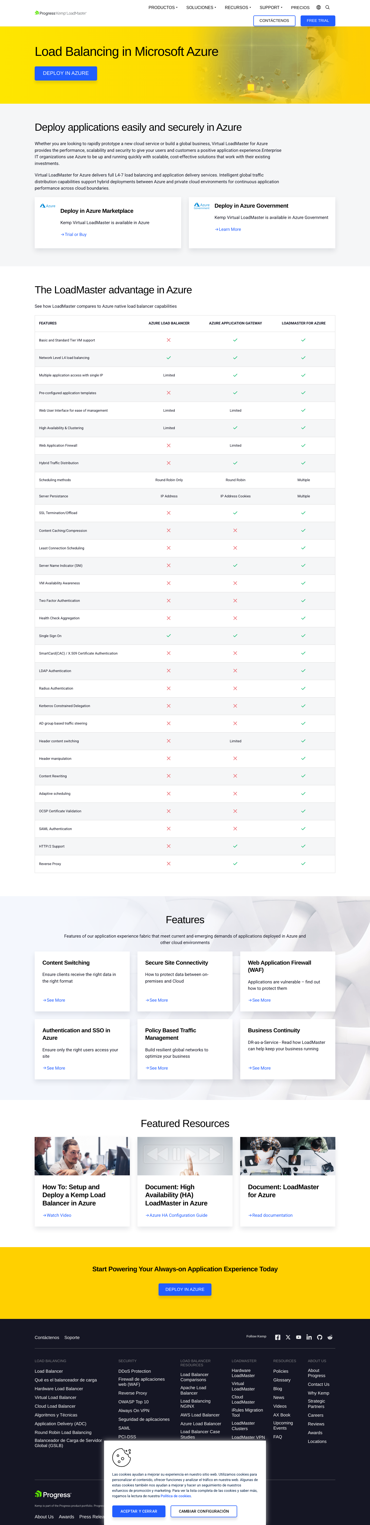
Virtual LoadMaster (243, 1386)
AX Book (281, 1415)
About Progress (316, 1373)
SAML (124, 1428)
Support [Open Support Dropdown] (270, 7)
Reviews (316, 1424)
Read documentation (272, 1215)
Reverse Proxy (132, 1393)
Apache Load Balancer (193, 1390)
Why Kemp (318, 1393)
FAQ (277, 1436)
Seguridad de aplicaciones (144, 1419)
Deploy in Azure (185, 1289)
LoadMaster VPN (248, 1437)
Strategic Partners (316, 1404)
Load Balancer (49, 1371)
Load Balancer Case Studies (200, 1434)
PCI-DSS (127, 1436)
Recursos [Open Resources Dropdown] (236, 7)
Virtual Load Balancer (55, 1397)
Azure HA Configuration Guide (178, 1215)
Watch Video (59, 1215)
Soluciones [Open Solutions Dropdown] (199, 7)
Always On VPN (134, 1410)
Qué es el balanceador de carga (66, 1380)
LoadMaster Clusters (243, 1426)
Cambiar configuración (204, 1511)
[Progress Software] (53, 1494)
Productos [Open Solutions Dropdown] (162, 7)
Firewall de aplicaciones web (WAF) (141, 1382)
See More (56, 1000)
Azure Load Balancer (200, 1423)
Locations (317, 1441)
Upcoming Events (283, 1426)
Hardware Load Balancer (59, 1388)
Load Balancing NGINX (195, 1404)
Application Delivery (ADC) (60, 1423)
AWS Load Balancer (199, 1415)
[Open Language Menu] (318, 7)
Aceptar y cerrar (139, 1511)
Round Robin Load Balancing (63, 1432)
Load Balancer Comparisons (194, 1377)
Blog (277, 1388)
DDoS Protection (134, 1371)
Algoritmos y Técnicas (56, 1415)
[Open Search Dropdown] (327, 7)
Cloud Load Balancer (55, 1406)
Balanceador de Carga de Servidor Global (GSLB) (68, 1443)
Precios (300, 8)
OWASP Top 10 (133, 1401)
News (278, 1397)
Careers (315, 1415)
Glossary (282, 1380)
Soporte (72, 1337)
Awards (315, 1432)
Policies (281, 1371)
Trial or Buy (76, 234)
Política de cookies (176, 1496)
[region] (185, 1483)
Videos (280, 1406)
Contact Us (318, 1384)
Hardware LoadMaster (243, 1373)
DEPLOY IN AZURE (66, 73)
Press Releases (95, 1516)
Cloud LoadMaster (243, 1400)
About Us (44, 1516)
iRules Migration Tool (247, 1413)
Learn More (230, 229)
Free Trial (318, 21)
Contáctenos (274, 21)
